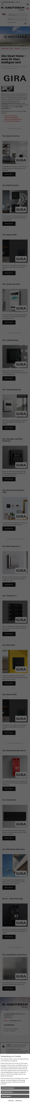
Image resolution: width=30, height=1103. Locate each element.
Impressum (11, 1100)
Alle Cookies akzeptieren (8, 1088)
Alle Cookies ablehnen (7, 1092)
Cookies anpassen (6, 1096)
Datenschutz (19, 1100)
